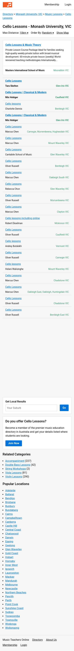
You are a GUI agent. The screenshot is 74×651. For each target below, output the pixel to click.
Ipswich (9, 569)
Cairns (9, 514)
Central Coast (13, 529)
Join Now (13, 443)
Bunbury (10, 506)
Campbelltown (13, 518)
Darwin (9, 537)
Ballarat (9, 494)
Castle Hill (11, 525)
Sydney (9, 612)
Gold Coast (11, 553)
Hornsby (10, 561)
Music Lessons (54, 14)
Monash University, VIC (29, 14)
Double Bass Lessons (17, 464)
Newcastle (11, 588)
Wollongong (12, 627)
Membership (52, 4)
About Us (51, 639)
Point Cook (11, 604)
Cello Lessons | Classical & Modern (25, 92)
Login (68, 4)
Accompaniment (14, 460)
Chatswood (11, 533)
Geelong (10, 545)
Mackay (9, 576)
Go (64, 407)
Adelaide (10, 490)
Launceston (12, 572)
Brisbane (10, 502)
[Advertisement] (37, 358)
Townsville (11, 620)
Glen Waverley (13, 549)
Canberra (10, 521)
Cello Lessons (13, 80)
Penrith (9, 596)
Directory (8, 14)
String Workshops (15, 468)
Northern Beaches (15, 592)
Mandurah (11, 580)
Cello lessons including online (22, 218)
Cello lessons (13, 103)
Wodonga (10, 623)
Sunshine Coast (14, 608)
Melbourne (11, 584)
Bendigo (10, 498)
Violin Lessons (13, 476)
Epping (9, 541)
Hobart (9, 557)
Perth (8, 600)
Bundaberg (11, 510)
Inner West (11, 565)
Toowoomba (12, 616)
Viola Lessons (13, 472)
